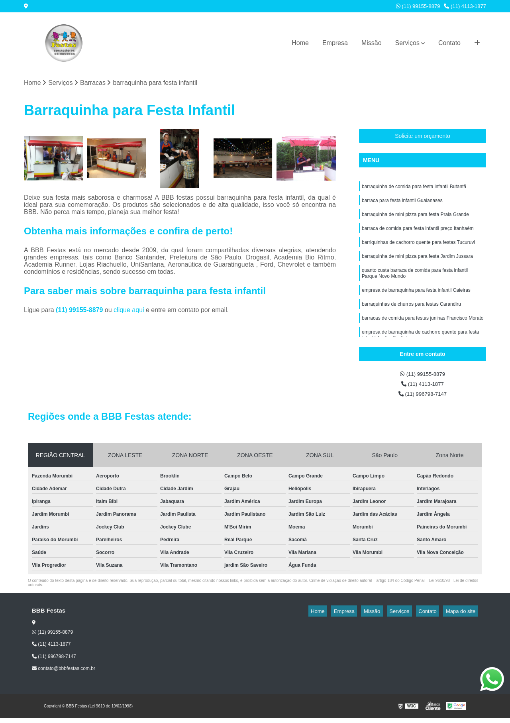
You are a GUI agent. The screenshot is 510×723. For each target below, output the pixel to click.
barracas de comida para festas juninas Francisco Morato (422, 332)
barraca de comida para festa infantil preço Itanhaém (418, 234)
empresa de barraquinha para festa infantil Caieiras (416, 302)
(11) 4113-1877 (465, 6)
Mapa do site (463, 616)
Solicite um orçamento (422, 137)
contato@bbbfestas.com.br (63, 673)
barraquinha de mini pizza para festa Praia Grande (415, 219)
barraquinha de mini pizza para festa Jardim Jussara (417, 264)
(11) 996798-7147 (422, 398)
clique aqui (129, 311)
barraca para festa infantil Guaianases (402, 204)
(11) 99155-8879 (418, 6)
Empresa (335, 42)
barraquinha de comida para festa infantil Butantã (414, 189)
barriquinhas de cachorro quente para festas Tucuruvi (418, 249)
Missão (371, 42)
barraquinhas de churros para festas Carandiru (411, 317)
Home (300, 42)
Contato (449, 42)
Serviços (407, 42)
